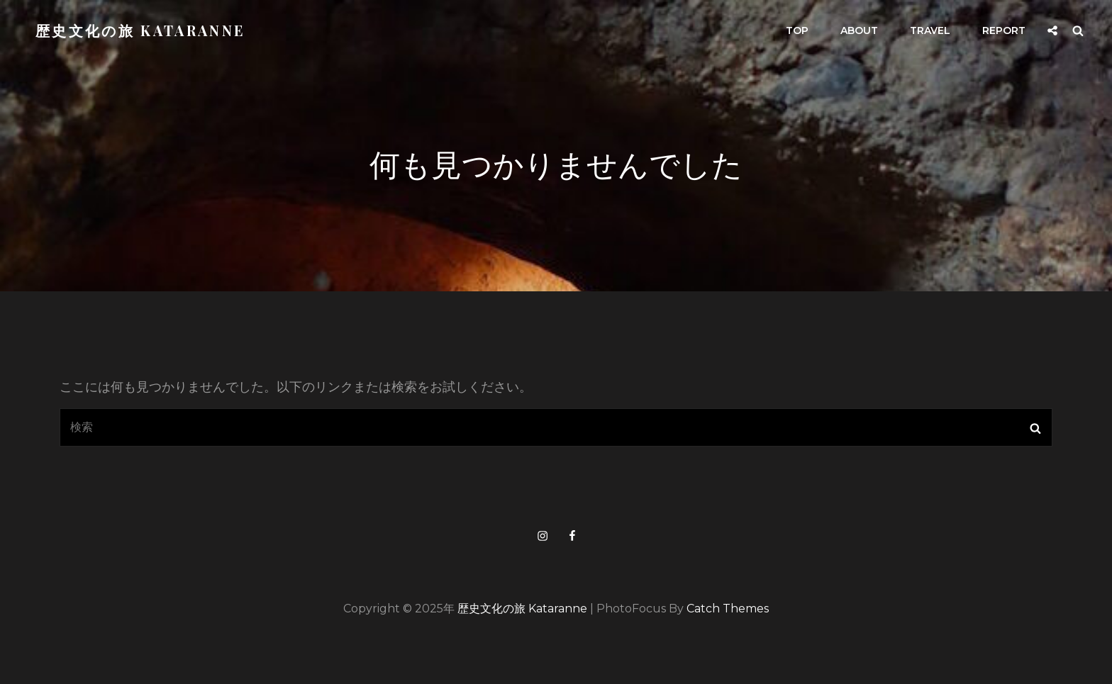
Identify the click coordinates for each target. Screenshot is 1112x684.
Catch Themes (727, 608)
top (797, 30)
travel (930, 30)
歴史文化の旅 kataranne (140, 30)
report (1003, 30)
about (859, 30)
